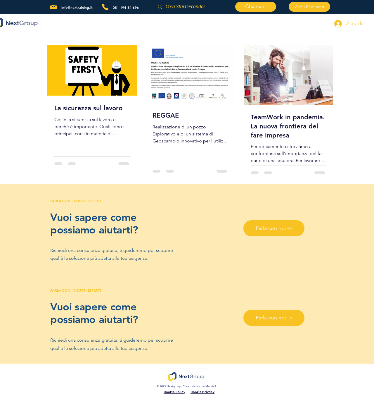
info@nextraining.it (77, 7)
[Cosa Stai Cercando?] (191, 6)
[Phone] (105, 7)
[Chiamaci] (255, 7)
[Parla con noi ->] (273, 228)
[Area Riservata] (309, 7)
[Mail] (53, 7)
